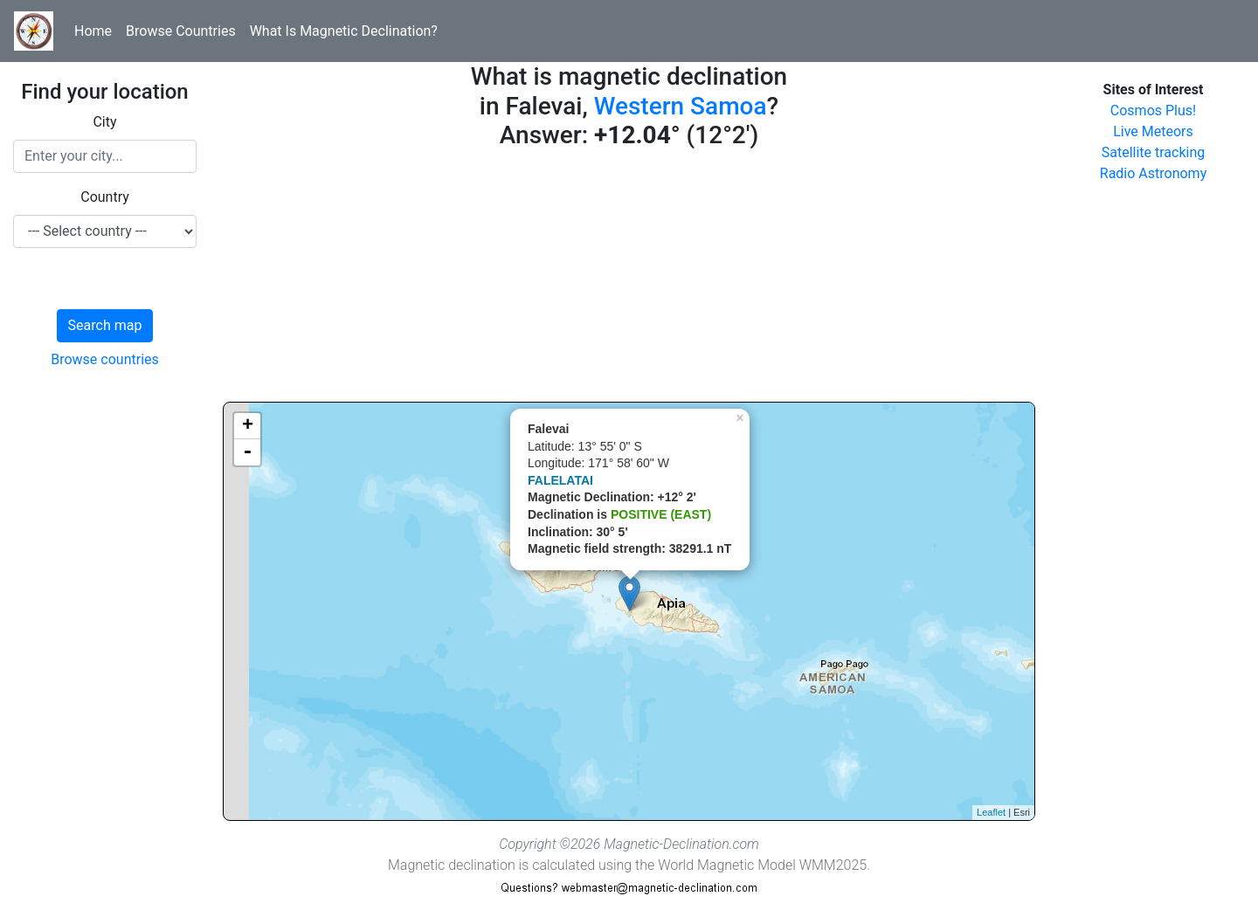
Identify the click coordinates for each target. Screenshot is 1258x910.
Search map (105, 325)
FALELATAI (560, 480)
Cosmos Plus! (1153, 110)
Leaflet (991, 812)
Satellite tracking (1154, 152)
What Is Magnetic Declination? (344, 31)
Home (93, 31)
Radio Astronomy (1153, 173)
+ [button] (247, 426)
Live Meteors (1153, 131)
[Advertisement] (629, 279)
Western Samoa (680, 106)
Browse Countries (181, 31)
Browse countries (105, 359)
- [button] (247, 452)
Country (104, 197)
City (104, 122)
